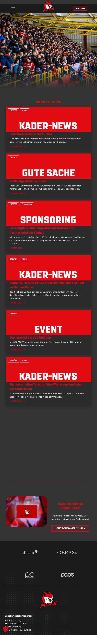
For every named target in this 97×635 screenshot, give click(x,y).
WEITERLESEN (18, 146)
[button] (5, 629)
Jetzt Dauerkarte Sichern (70, 528)
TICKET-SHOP (80, 8)
